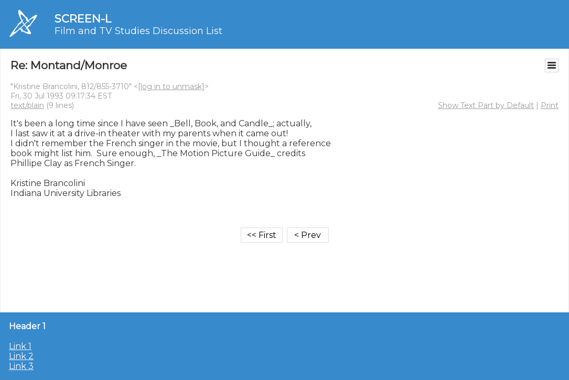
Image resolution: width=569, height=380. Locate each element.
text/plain (27, 105)
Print (550, 105)
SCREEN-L (83, 18)
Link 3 (21, 366)
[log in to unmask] (171, 86)
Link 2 (21, 356)
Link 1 (20, 346)
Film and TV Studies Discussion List (138, 31)
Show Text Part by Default (486, 105)
